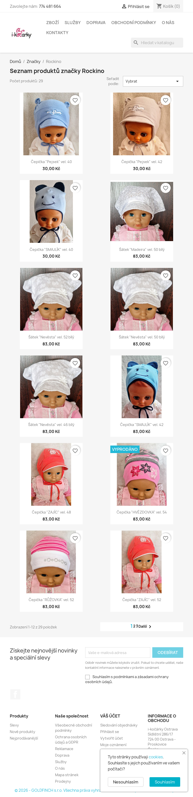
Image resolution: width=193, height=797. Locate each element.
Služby (73, 22)
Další (145, 627)
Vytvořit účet (111, 738)
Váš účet (110, 716)
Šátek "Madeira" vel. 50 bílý (142, 249)
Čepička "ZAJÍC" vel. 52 (141, 599)
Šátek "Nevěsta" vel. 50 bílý (142, 337)
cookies (156, 757)
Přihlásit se (109, 731)
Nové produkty (22, 731)
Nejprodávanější (24, 738)
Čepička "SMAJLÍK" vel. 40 (51, 249)
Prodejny (63, 781)
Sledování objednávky (118, 725)
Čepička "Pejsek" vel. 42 (141, 161)
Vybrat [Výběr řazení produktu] (153, 81)
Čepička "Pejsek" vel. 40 (51, 161)
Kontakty (57, 32)
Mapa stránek (66, 774)
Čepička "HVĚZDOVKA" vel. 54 (142, 512)
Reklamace (64, 748)
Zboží (52, 22)
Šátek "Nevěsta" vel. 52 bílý (51, 337)
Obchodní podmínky (133, 22)
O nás (168, 22)
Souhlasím (165, 782)
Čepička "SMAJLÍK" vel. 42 (141, 424)
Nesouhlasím (125, 782)
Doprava (96, 22)
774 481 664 (50, 6)
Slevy (14, 725)
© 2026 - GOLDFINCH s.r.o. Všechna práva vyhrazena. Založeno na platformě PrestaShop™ (96, 790)
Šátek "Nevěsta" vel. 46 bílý (51, 424)
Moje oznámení (113, 744)
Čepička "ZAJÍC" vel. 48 (51, 512)
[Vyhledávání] (157, 43)
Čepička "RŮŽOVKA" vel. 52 (51, 599)
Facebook (15, 694)
